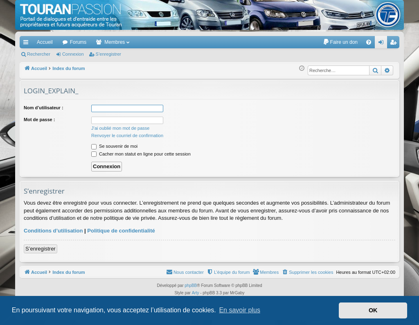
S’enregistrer (108, 54)
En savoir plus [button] (239, 310)
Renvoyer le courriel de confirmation (127, 135)
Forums (78, 42)
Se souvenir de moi (114, 146)
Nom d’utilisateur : (43, 107)
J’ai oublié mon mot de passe (120, 128)
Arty (195, 293)
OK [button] (373, 310)
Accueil (45, 42)
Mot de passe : (39, 119)
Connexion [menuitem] (382, 43)
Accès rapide (27, 43)
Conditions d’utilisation (53, 231)
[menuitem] (340, 42)
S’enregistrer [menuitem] (395, 43)
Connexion (73, 54)
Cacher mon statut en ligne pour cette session (141, 153)
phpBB (191, 285)
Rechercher (38, 54)
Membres (114, 42)
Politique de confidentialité (121, 231)
